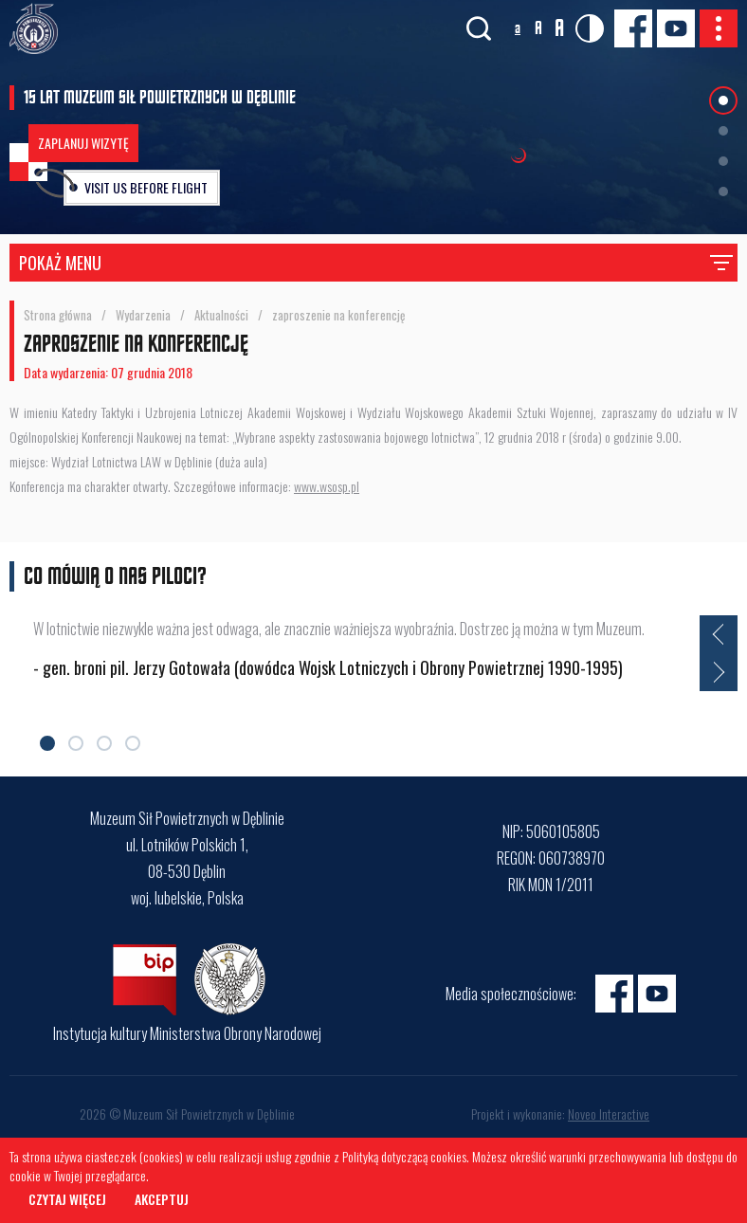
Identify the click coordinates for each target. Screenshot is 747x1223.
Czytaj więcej (67, 1199)
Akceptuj (162, 1199)
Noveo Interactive (608, 1113)
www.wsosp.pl (326, 486)
